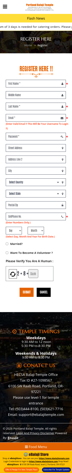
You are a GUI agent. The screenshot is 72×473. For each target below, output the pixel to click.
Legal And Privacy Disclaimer (35, 433)
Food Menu (36, 446)
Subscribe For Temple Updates (56, 470)
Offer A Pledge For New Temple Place (21, 470)
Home (28, 45)
